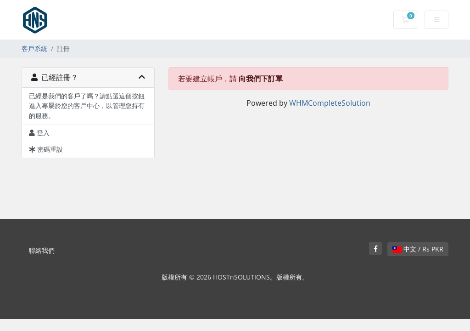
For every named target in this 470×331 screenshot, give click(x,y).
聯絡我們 (42, 250)
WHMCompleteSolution (329, 103)
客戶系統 (34, 48)
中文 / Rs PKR (417, 249)
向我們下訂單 (261, 79)
